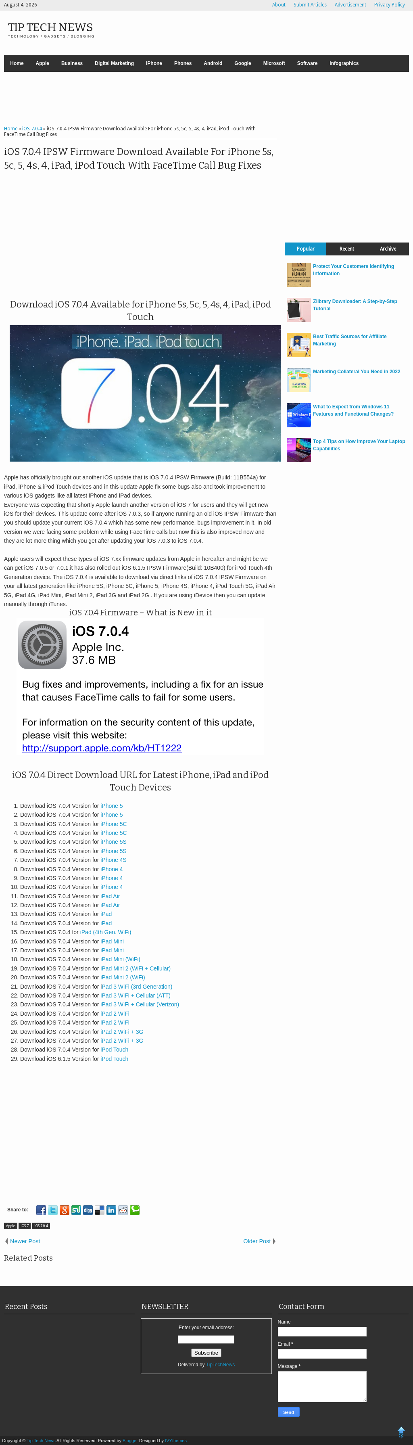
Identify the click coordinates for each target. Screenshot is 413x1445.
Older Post (257, 1241)
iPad (106, 914)
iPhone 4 (111, 869)
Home (16, 63)
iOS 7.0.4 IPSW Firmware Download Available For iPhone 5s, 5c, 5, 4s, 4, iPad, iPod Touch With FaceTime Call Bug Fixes (138, 158)
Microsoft (274, 63)
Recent (347, 249)
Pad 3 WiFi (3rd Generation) (137, 986)
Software (307, 63)
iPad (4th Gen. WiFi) (105, 932)
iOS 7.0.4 (41, 1226)
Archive (388, 249)
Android (213, 63)
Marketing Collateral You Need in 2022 (356, 371)
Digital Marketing (114, 63)
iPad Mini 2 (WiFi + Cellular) (135, 968)
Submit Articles (310, 5)
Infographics (344, 63)
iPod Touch (114, 1049)
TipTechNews (220, 1365)
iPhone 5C (113, 824)
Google (242, 63)
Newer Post (25, 1241)
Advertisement (350, 5)
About (279, 5)
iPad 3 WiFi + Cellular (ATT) (135, 995)
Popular (306, 249)
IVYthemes (176, 1440)
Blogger (131, 1440)
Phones (183, 63)
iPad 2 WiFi (114, 1013)
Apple (42, 63)
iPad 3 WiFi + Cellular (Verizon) (139, 1004)
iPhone (154, 63)
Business (72, 63)
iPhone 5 (111, 806)
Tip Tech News (50, 27)
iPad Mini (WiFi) (119, 959)
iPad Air (110, 896)
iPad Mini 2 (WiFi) (122, 977)
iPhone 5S (113, 842)
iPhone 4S (113, 860)
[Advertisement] (206, 100)
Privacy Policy (389, 5)
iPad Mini (111, 941)
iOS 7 (25, 1226)
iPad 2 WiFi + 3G (121, 1032)
